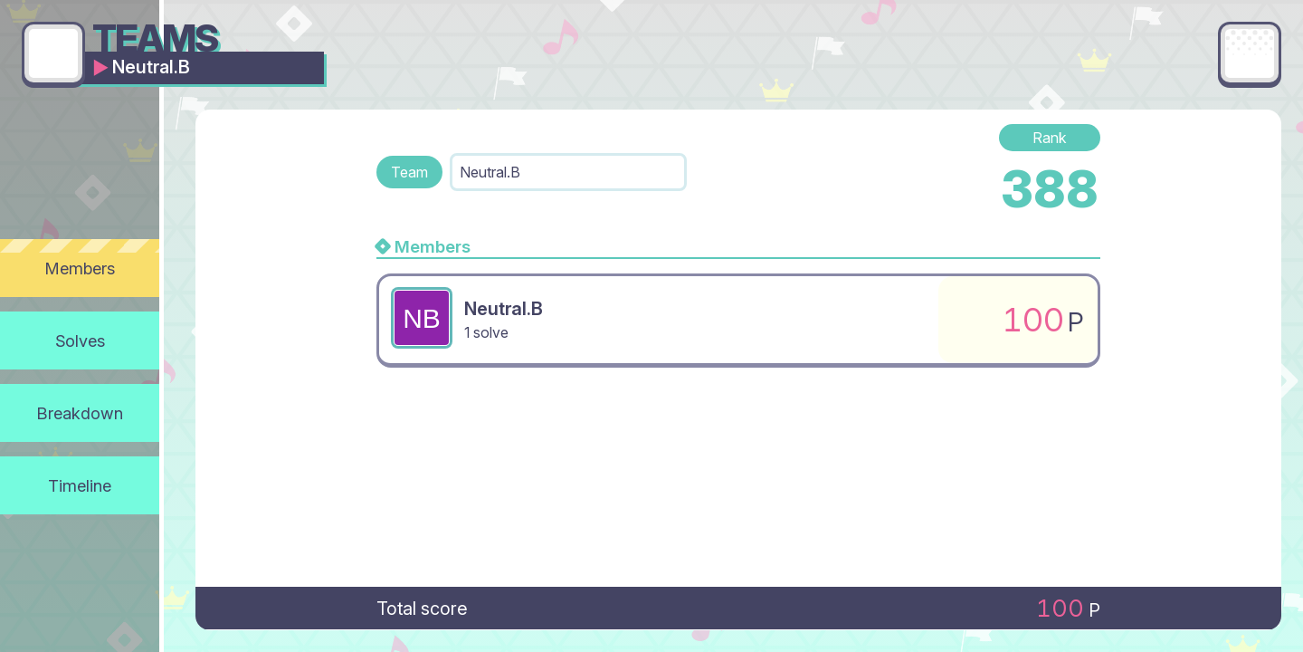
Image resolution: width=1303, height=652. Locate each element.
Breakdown (80, 413)
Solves (80, 340)
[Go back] (53, 53)
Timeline (79, 485)
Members (80, 268)
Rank (1049, 138)
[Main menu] (1250, 53)
